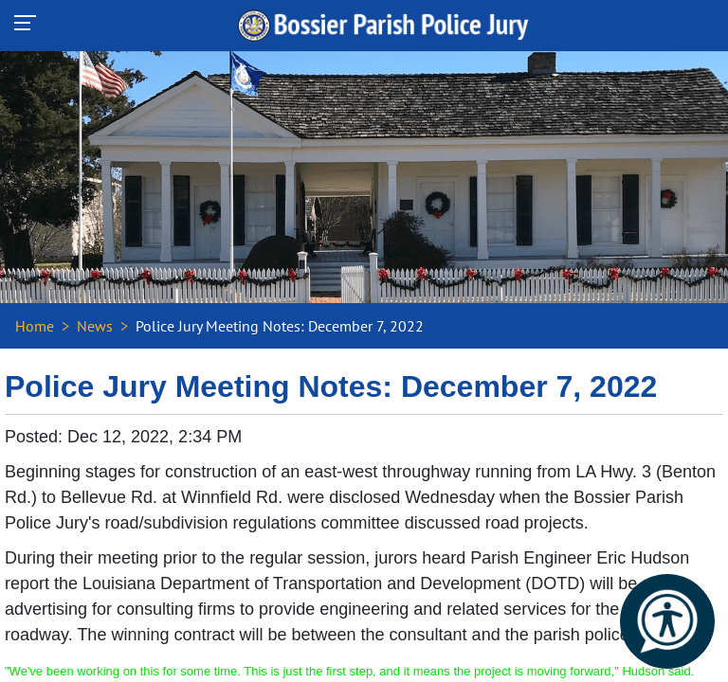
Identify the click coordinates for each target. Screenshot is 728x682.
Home (34, 325)
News (95, 325)
